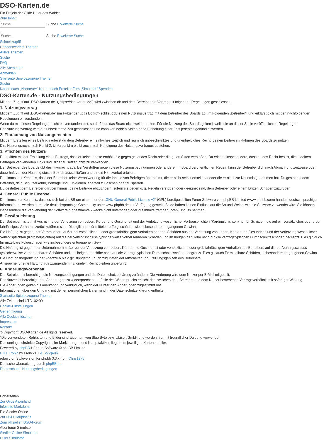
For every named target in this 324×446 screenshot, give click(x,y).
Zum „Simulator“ (85, 89)
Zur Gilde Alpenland (15, 401)
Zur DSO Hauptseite (15, 417)
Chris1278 (76, 358)
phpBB (24, 348)
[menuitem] (19, 47)
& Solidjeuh (49, 353)
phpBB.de (53, 364)
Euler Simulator (12, 438)
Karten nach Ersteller (55, 89)
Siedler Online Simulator (19, 433)
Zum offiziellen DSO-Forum (21, 422)
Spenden (106, 89)
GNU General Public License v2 (130, 200)
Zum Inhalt (8, 18)
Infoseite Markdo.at (15, 406)
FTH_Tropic (9, 353)
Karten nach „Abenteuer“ (19, 89)
